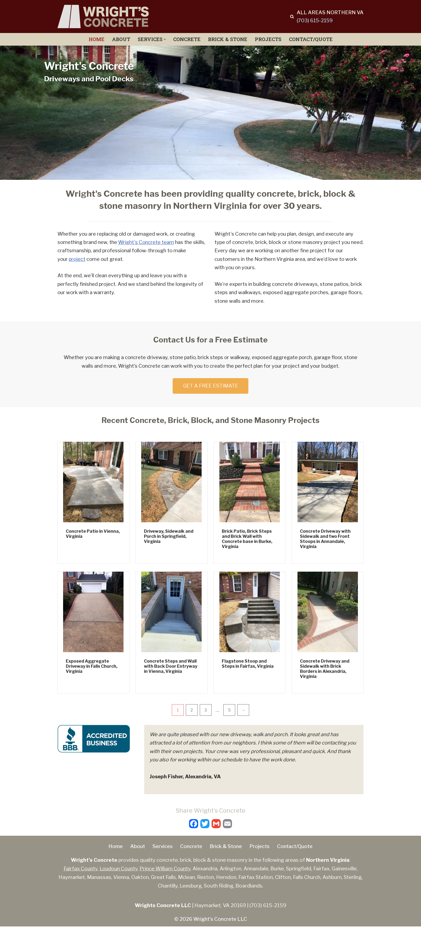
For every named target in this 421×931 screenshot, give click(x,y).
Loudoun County (118, 873)
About (119, 39)
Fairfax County (80, 873)
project (77, 260)
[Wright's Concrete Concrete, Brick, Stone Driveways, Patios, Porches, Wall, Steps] (103, 16)
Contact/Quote (312, 39)
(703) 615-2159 (313, 20)
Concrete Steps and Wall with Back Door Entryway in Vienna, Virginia (170, 669)
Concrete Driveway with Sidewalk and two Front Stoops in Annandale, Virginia (325, 541)
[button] (164, 39)
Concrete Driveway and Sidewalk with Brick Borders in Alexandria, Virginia (324, 671)
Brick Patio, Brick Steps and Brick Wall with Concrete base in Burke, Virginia (247, 541)
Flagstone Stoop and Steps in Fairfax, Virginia (248, 666)
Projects (268, 39)
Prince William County (165, 873)
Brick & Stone (228, 39)
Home (94, 39)
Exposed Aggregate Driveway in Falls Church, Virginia (91, 669)
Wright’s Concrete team (147, 242)
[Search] (290, 16)
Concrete (186, 39)
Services (159, 851)
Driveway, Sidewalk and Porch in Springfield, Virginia (168, 539)
